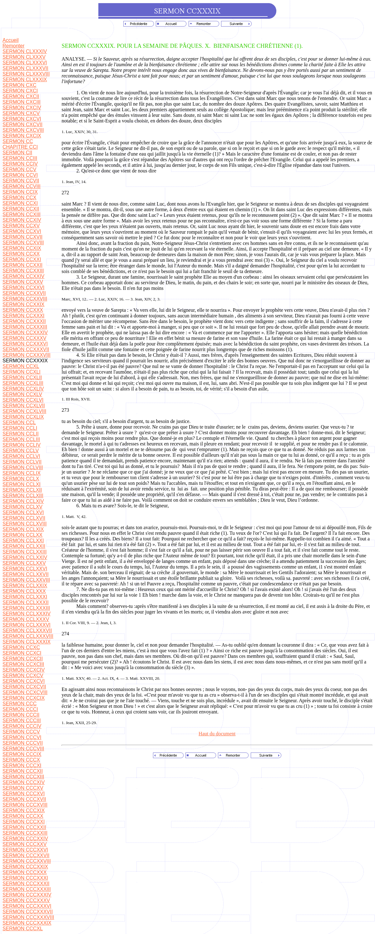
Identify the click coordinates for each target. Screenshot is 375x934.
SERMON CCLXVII (23, 518)
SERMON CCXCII (22, 658)
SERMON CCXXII (22, 265)
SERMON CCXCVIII (24, 692)
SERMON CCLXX (22, 535)
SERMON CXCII (20, 96)
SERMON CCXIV (21, 220)
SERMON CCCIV (21, 726)
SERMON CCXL (20, 366)
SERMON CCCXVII (24, 799)
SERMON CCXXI (21, 259)
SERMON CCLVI (21, 456)
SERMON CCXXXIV (25, 332)
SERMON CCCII (20, 715)
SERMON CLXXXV (24, 57)
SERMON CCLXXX (24, 591)
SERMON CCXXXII (24, 321)
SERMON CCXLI (21, 372)
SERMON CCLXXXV (25, 619)
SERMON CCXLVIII (24, 411)
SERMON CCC (19, 703)
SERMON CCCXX (22, 816)
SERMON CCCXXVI (25, 849)
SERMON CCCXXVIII (26, 861)
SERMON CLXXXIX (24, 79)
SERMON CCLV (20, 450)
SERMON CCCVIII (23, 748)
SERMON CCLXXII (23, 546)
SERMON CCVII (20, 180)
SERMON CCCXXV (24, 844)
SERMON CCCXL (22, 928)
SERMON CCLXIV (23, 501)
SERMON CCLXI (21, 484)
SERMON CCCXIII (23, 776)
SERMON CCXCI (21, 653)
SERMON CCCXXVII (25, 855)
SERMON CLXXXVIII (26, 74)
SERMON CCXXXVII (25, 349)
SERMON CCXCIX (23, 698)
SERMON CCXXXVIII (26, 355)
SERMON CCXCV (22, 675)
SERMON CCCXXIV (25, 838)
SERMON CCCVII (22, 743)
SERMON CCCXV (22, 788)
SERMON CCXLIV (23, 388)
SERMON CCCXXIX (25, 866)
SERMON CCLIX (21, 473)
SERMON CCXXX (22, 310)
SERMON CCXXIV (23, 276)
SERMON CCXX (21, 253)
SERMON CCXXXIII (24, 327)
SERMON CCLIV (21, 445)
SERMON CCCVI (21, 737)
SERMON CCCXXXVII (27, 911)
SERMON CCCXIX (23, 810)
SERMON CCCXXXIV (26, 894)
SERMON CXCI (20, 90)
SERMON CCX (19, 197)
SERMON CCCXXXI (25, 878)
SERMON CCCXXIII (24, 833)
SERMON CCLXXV (24, 563)
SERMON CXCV (21, 113)
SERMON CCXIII (21, 214)
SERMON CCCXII (22, 771)
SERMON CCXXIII (23, 270)
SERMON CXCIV (21, 107)
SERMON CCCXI (21, 765)
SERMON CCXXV (22, 282)
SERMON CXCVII (22, 124)
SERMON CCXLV (22, 394)
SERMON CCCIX (21, 754)
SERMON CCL (19, 422)
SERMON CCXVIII (23, 242)
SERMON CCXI (20, 203)
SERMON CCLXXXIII (26, 608)
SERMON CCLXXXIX (26, 641)
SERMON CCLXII (22, 490)
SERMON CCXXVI (23, 287)
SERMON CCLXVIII (24, 523)
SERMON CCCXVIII (24, 804)
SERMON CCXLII (22, 377)
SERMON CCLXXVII (25, 574)
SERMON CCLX (20, 478)
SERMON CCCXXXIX (26, 923)
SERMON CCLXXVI (24, 568)
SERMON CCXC (21, 647)
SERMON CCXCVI (23, 681)
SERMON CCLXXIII (24, 551)
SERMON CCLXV (22, 506)
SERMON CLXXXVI (24, 62)
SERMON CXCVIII (23, 130)
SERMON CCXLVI (22, 400)
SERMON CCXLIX (23, 417)
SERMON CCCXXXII (25, 883)
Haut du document (217, 733)
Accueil (10, 40)
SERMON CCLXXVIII (26, 580)
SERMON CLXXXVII (25, 68)
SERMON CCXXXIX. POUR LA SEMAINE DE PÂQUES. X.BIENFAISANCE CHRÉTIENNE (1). (182, 45)
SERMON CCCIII (21, 720)
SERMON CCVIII (21, 186)
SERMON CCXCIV (23, 670)
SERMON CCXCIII (23, 664)
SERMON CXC (19, 85)
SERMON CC (17, 141)
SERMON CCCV (21, 731)
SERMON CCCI (20, 709)
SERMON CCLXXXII (25, 602)
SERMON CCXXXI (23, 315)
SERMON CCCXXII (24, 827)
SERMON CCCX (21, 760)
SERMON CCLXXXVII (27, 630)
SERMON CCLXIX (23, 529)
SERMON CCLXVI (23, 512)
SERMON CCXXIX (23, 304)
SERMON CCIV (20, 163)
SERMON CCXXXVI (25, 343)
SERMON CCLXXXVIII (27, 636)
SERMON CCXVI (21, 231)
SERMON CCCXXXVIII (28, 917)
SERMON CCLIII (21, 439)
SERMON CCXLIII (22, 383)
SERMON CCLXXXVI (26, 625)
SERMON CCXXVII (24, 293)
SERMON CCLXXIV (24, 557)
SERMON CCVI (20, 175)
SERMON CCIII (19, 158)
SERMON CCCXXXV (26, 900)
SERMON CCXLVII (23, 405)
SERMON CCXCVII (24, 686)
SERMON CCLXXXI (24, 596)
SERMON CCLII (20, 433)
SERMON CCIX (20, 192)
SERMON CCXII (20, 208)
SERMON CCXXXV (24, 338)
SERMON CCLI (19, 428)
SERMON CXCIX (21, 135)
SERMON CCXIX (21, 248)
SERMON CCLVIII (22, 467)
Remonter (13, 45)
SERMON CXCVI (21, 119)
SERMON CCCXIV (23, 782)
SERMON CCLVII (22, 462)
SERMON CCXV (21, 225)
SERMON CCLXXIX (24, 585)
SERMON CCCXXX (24, 872)
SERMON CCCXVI (23, 793)
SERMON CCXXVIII (24, 298)
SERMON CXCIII (21, 102)
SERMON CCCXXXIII (26, 889)
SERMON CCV (19, 169)
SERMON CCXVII (22, 237)
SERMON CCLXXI (23, 540)
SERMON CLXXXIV (24, 51)
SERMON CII (17, 152)
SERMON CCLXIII (22, 495)
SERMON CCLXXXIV (26, 613)
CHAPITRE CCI (20, 147)
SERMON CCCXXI (23, 821)
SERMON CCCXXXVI (26, 906)
